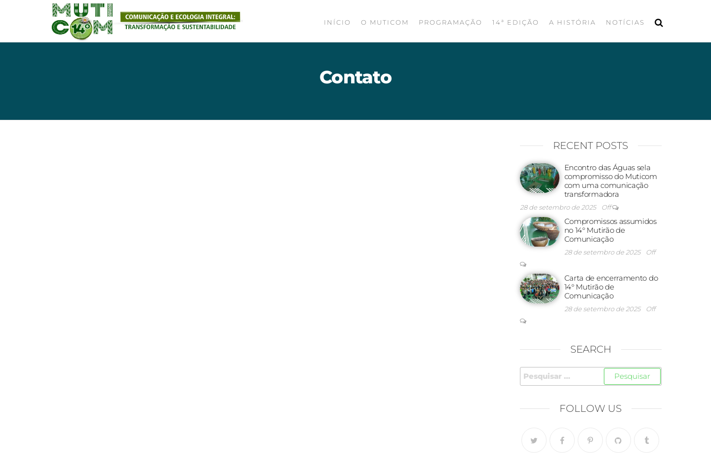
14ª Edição (515, 22)
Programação (450, 22)
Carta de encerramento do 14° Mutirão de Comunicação (611, 286)
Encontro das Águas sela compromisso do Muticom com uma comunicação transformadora (610, 181)
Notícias (625, 22)
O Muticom (385, 22)
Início (337, 22)
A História (572, 22)
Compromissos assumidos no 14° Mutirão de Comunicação (610, 230)
